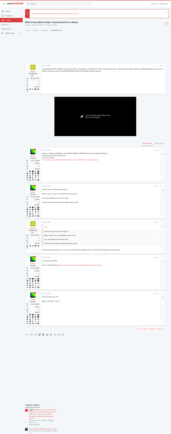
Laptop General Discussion (148, 280)
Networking (143, 250)
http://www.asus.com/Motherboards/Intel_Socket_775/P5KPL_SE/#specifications (70, 160)
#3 (126, 186)
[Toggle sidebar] (166, 23)
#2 (126, 150)
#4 (126, 222)
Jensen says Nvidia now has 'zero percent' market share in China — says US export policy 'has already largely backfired (154, 166)
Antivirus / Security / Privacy (149, 233)
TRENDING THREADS (143, 130)
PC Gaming (143, 206)
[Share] (128, 66)
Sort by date (115, 143)
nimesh (29, 25)
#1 (132, 66)
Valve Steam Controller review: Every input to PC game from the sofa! (55, 14)
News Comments (145, 149)
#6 (126, 294)
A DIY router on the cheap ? (153, 295)
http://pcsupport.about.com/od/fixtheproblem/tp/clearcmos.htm (80, 265)
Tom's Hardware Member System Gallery (154, 153)
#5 (126, 257)
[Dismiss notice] (166, 12)
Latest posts (141, 239)
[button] (4, 4)
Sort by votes (127, 143)
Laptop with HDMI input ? (152, 276)
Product (54, 25)
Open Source (144, 290)
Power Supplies (145, 309)
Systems (142, 159)
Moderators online (144, 315)
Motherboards (144, 261)
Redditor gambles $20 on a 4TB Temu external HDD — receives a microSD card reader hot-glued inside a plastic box (154, 213)
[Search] (59, 4)
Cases (48, 25)
